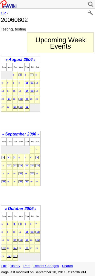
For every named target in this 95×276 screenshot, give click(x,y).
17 (27, 91)
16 (19, 91)
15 (14, 91)
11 (32, 83)
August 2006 (21, 59)
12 (36, 83)
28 (8, 107)
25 (31, 99)
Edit (4, 266)
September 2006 (20, 134)
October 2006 (20, 208)
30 (21, 107)
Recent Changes (46, 266)
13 (3, 91)
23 (21, 99)
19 (36, 91)
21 (9, 99)
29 (15, 107)
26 (36, 99)
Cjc (3, 13)
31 (27, 107)
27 (3, 107)
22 (14, 99)
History (15, 266)
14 (8, 91)
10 (27, 83)
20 (3, 99)
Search (67, 266)
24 (27, 99)
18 (32, 91)
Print (26, 266)
